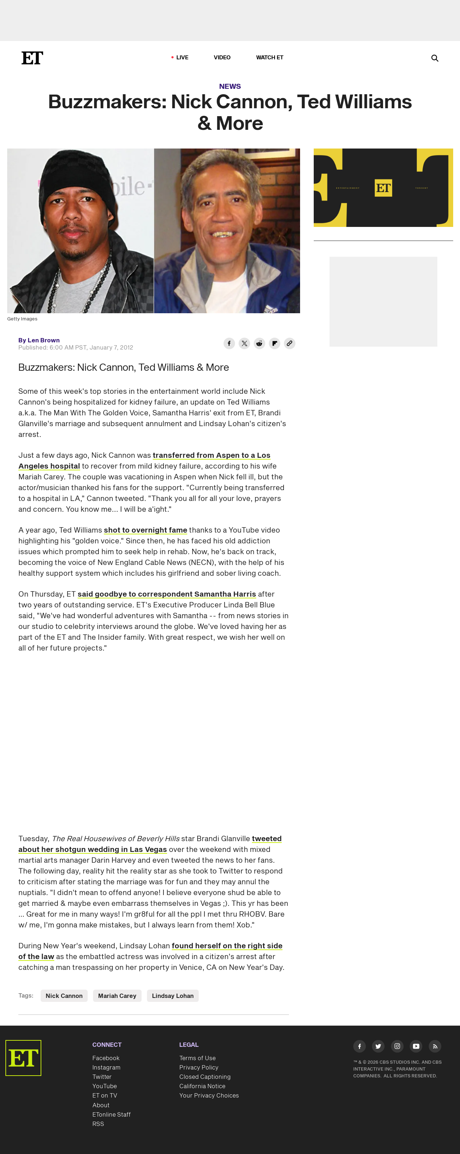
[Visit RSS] (435, 1047)
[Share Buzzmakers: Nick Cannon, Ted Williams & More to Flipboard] (274, 344)
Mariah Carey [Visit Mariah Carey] (117, 996)
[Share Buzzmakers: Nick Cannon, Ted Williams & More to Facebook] (229, 344)
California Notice (202, 1086)
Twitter (102, 1077)
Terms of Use (197, 1058)
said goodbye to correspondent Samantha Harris (167, 594)
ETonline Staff (111, 1114)
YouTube (104, 1086)
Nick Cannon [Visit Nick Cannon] (64, 996)
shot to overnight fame (145, 530)
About (101, 1105)
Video (222, 58)
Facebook (106, 1058)
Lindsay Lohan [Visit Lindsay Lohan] (173, 996)
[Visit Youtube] (416, 1047)
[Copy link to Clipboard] (289, 344)
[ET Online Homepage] (32, 58)
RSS (98, 1124)
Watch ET (270, 58)
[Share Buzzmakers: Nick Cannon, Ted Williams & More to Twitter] (244, 344)
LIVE (182, 58)
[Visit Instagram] (397, 1047)
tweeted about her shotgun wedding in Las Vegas (150, 844)
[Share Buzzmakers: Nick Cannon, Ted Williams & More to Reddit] (259, 344)
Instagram (106, 1067)
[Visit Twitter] (378, 1047)
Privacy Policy (198, 1067)
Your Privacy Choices (209, 1095)
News (230, 86)
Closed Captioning (205, 1077)
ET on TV (104, 1095)
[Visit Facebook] (359, 1047)
